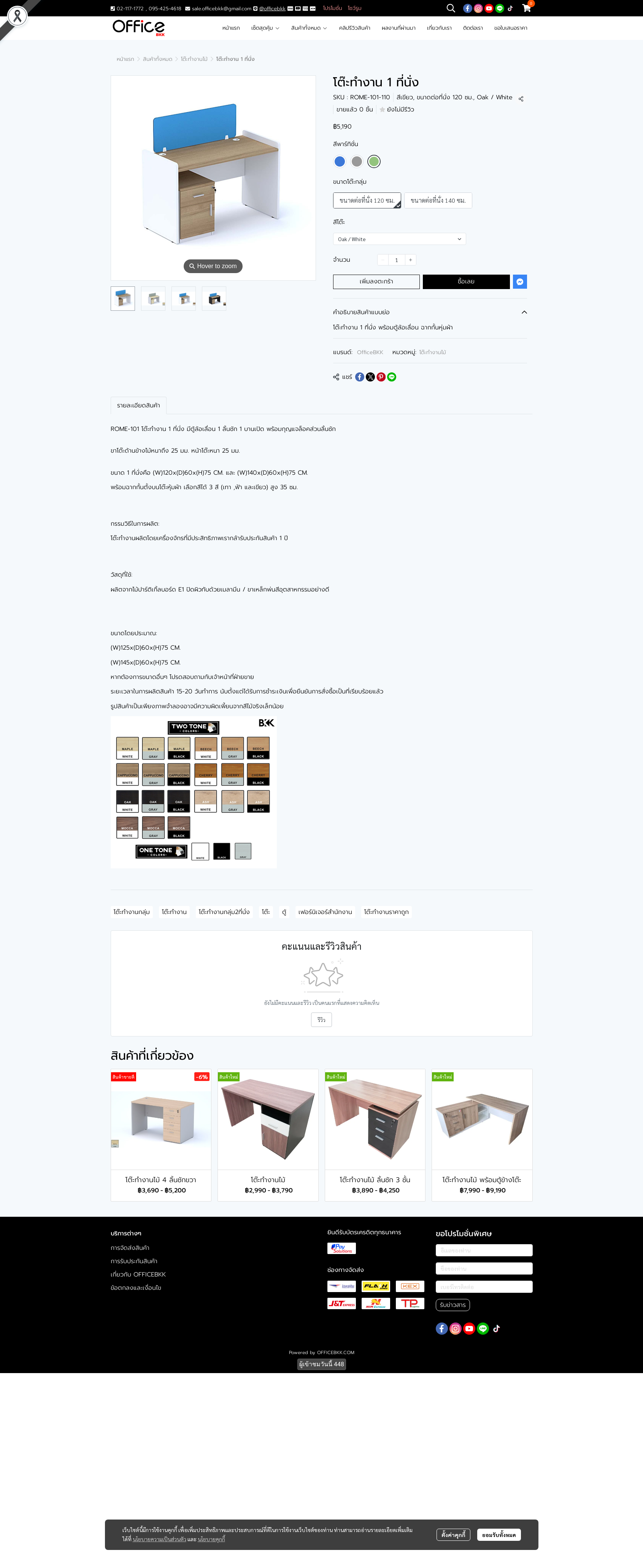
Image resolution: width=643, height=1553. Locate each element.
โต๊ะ (266, 912)
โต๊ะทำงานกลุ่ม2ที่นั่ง (224, 912)
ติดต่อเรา (473, 28)
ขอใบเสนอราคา (510, 28)
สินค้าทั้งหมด (309, 28)
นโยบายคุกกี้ (211, 1538)
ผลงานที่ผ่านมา (399, 28)
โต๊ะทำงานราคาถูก (386, 912)
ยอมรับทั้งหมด (499, 1534)
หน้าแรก (231, 28)
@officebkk (272, 8)
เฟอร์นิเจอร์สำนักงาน (325, 912)
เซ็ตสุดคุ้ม (265, 28)
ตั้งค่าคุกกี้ (453, 1534)
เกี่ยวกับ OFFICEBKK (138, 1274)
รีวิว (321, 1019)
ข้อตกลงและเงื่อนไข (136, 1287)
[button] (451, 8)
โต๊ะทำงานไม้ (194, 59)
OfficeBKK (370, 352)
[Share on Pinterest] (381, 376)
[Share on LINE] (391, 376)
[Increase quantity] (410, 259)
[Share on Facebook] (359, 376)
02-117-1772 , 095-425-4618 (146, 8)
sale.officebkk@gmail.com (221, 8)
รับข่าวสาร (453, 1305)
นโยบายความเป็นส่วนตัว (159, 1538)
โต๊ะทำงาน (174, 912)
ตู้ (284, 912)
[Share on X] (370, 376)
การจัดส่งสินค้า (130, 1248)
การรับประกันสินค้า (134, 1261)
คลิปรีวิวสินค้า (354, 28)
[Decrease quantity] (383, 259)
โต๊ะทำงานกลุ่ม (132, 912)
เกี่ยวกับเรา (439, 28)
